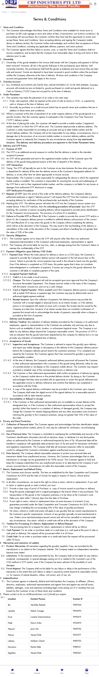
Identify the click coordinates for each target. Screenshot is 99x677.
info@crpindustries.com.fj (37, 594)
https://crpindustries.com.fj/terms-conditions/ (75, 33)
